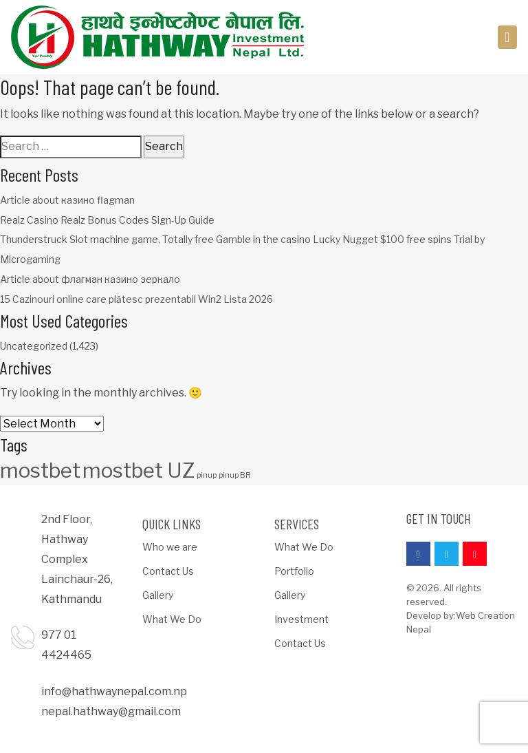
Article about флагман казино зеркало (90, 279)
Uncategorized (33, 346)
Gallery (157, 595)
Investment (301, 619)
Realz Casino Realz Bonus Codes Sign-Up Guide (107, 220)
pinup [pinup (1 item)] (207, 475)
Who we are (169, 547)
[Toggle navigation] (508, 37)
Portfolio (294, 571)
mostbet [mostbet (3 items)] (40, 470)
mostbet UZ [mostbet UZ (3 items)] (138, 470)
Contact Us (168, 571)
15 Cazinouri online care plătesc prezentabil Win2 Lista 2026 (136, 299)
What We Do (171, 619)
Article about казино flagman (67, 200)
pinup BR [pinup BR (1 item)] (235, 475)
